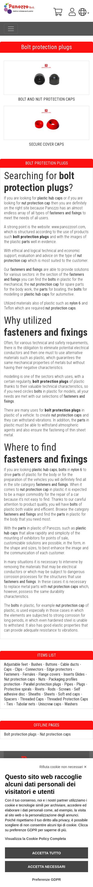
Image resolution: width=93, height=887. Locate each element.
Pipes (68, 684)
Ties (9, 704)
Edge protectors (59, 669)
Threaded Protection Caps (67, 699)
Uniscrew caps (49, 704)
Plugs (80, 684)
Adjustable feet (16, 664)
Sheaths (34, 694)
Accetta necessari (46, 867)
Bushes (36, 664)
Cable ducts (70, 664)
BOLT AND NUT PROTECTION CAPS (46, 99)
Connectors (34, 669)
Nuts (41, 679)
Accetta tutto (46, 853)
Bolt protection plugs (20, 734)
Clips (18, 669)
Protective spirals (17, 689)
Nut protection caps (19, 679)
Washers (71, 704)
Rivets (39, 689)
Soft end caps (69, 694)
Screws (65, 689)
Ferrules (29, 674)
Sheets (49, 694)
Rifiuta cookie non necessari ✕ (63, 767)
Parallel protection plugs (42, 684)
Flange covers (49, 674)
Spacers (10, 699)
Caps (8, 669)
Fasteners (11, 674)
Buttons (51, 664)
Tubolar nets (25, 704)
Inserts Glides (74, 674)
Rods (52, 689)
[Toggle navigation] (11, 29)
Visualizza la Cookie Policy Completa (35, 839)
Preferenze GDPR (46, 880)
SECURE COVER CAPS (46, 144)
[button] (84, 12)
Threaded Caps (32, 699)
